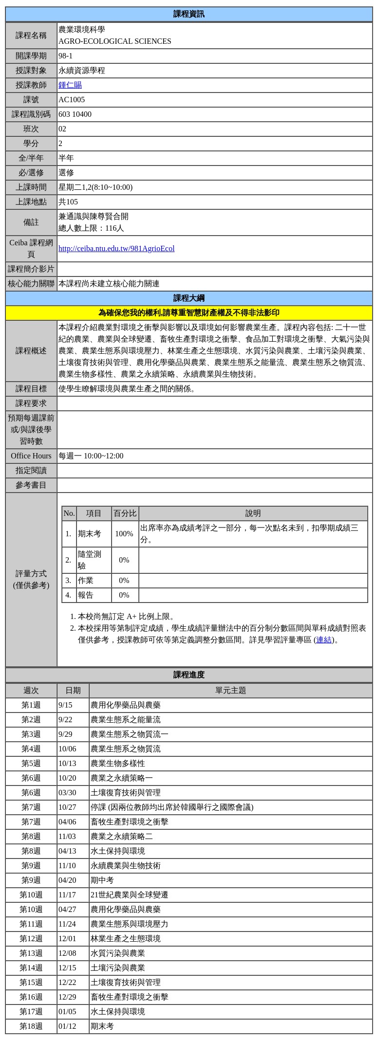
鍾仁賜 (70, 85)
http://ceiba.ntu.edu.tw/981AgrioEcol (116, 248)
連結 (324, 640)
